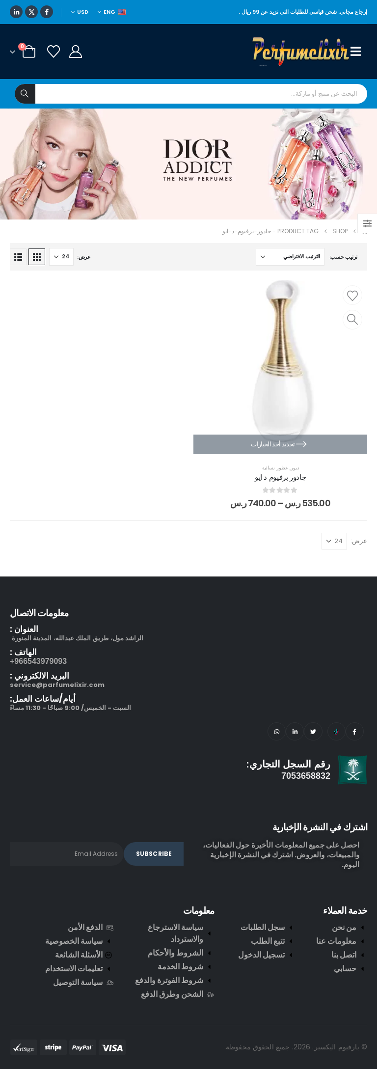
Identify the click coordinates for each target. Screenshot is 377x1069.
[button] (36, 256)
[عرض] (61, 257)
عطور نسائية (275, 467)
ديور (295, 467)
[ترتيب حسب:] (290, 257)
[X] (31, 11)
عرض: (84, 257)
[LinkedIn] (16, 11)
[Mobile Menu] (358, 51)
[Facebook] (46, 11)
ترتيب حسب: (343, 257)
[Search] (25, 94)
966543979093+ (38, 661)
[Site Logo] (301, 51)
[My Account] (75, 51)
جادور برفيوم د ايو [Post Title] (280, 477)
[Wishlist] (53, 51)
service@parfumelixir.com (57, 684)
